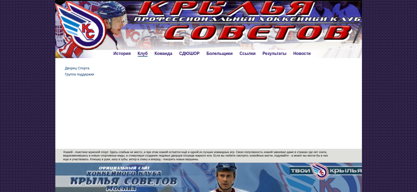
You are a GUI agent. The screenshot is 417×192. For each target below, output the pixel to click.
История (122, 53)
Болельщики (219, 53)
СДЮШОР (189, 53)
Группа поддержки (79, 74)
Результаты (274, 53)
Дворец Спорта (77, 68)
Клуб (143, 53)
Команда (163, 53)
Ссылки (248, 53)
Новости (302, 53)
